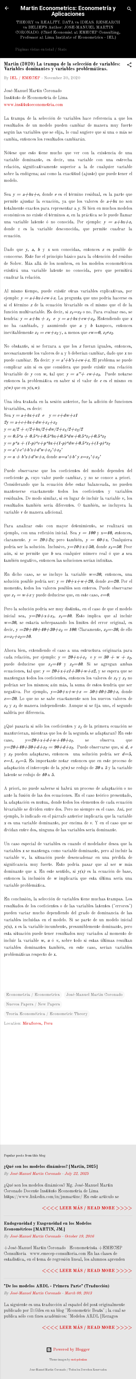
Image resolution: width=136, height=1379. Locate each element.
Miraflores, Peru (37, 1024)
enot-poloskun (79, 1359)
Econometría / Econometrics (33, 995)
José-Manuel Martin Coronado (94, 995)
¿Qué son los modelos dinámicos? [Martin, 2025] (51, 1167)
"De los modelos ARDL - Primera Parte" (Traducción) (56, 1286)
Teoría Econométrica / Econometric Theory (46, 1014)
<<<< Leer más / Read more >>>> (87, 1208)
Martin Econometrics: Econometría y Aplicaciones (68, 11)
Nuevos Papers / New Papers (33, 1004)
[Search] (129, 9)
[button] (129, 66)
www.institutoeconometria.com (33, 105)
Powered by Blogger (68, 1350)
